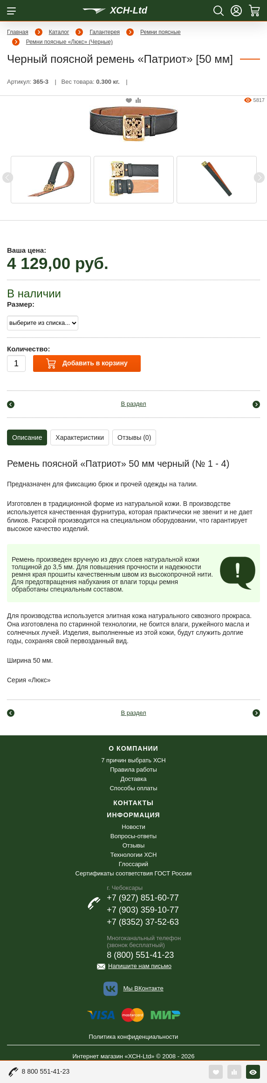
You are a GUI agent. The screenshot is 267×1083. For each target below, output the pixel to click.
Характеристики (79, 437)
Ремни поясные (160, 32)
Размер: (20, 304)
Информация (133, 815)
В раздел (133, 403)
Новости (133, 826)
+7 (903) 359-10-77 (143, 910)
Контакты (133, 803)
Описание (27, 437)
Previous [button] (8, 177)
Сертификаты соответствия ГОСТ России (133, 873)
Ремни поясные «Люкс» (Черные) (69, 42)
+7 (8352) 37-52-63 (143, 922)
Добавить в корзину (86, 363)
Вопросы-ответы (133, 836)
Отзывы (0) (134, 437)
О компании (133, 748)
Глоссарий (133, 864)
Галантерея (104, 32)
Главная (17, 32)
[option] (51, 179)
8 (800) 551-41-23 (140, 955)
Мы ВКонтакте (143, 988)
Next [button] (259, 177)
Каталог (59, 32)
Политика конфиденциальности (133, 1036)
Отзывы (134, 845)
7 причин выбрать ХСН (133, 760)
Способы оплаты (133, 788)
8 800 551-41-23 (46, 1071)
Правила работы (133, 769)
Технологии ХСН (133, 854)
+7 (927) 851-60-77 (143, 897)
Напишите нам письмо (139, 965)
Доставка (134, 778)
